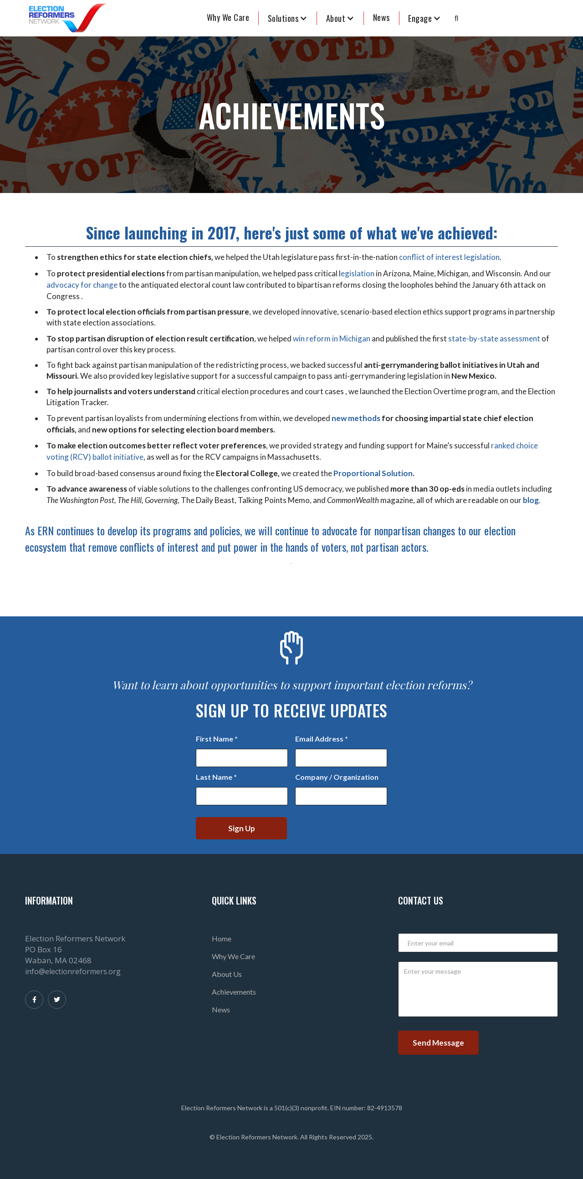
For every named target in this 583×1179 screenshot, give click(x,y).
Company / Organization (336, 776)
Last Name (216, 776)
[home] (68, 18)
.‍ (532, 500)
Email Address (321, 738)
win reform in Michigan (331, 338)
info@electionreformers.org (73, 971)
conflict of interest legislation (449, 257)
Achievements (234, 991)
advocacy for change (82, 285)
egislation (357, 273)
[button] (288, 18)
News (221, 1009)
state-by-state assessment (494, 338)
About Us (227, 974)
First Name (217, 738)
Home (221, 938)
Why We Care (228, 17)
